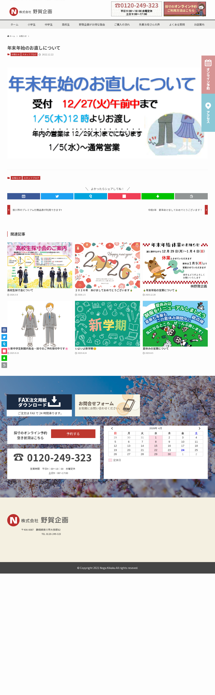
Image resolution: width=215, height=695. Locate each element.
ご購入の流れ (88, 555)
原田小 (152, 560)
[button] (23, 196)
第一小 (45, 560)
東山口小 (82, 560)
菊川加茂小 (15, 564)
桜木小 (106, 560)
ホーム (12, 555)
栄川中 (65, 569)
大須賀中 (89, 569)
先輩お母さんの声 (109, 555)
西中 (47, 569)
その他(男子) (135, 574)
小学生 (45, 555)
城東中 (76, 569)
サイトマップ (88, 579)
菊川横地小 (31, 564)
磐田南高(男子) (79, 574)
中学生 (23, 555)
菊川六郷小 (47, 564)
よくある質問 (130, 555)
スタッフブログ (29, 54)
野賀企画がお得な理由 (65, 555)
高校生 (34, 555)
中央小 (141, 560)
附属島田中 (141, 569)
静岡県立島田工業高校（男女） (107, 574)
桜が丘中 (36, 569)
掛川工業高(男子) (38, 574)
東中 (55, 569)
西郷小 (34, 560)
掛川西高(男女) (17, 574)
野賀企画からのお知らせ (22, 579)
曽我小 (163, 560)
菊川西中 (113, 569)
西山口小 (58, 560)
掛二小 (94, 560)
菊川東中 (127, 569)
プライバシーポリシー (111, 579)
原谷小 (130, 560)
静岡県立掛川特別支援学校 (165, 569)
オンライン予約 (68, 579)
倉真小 (23, 560)
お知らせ (16, 54)
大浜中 (101, 569)
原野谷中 (22, 569)
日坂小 (70, 560)
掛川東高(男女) (59, 574)
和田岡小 (118, 560)
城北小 (12, 560)
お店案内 (146, 555)
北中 (11, 569)
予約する (73, 441)
